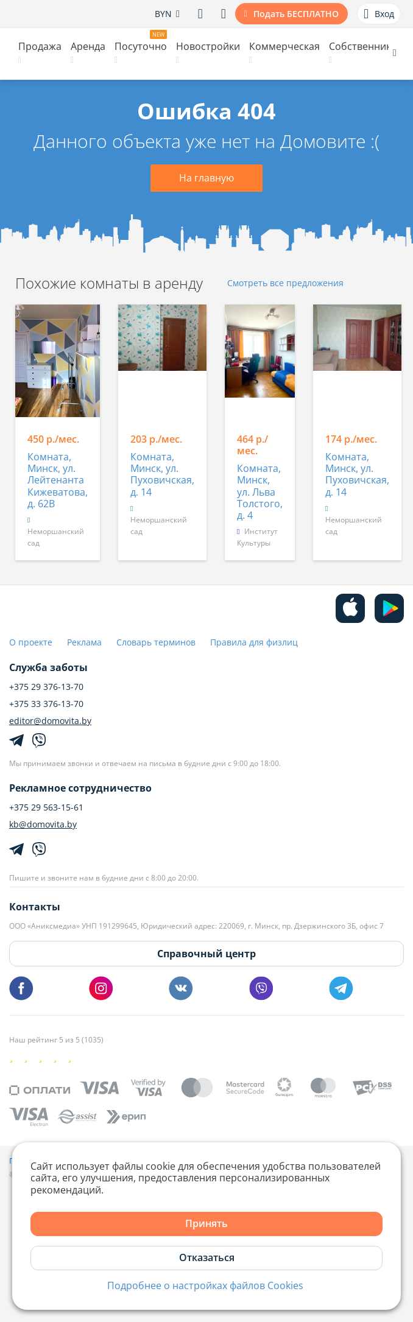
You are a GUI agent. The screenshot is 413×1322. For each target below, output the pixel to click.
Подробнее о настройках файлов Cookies (205, 1286)
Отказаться (207, 1257)
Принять (206, 1223)
